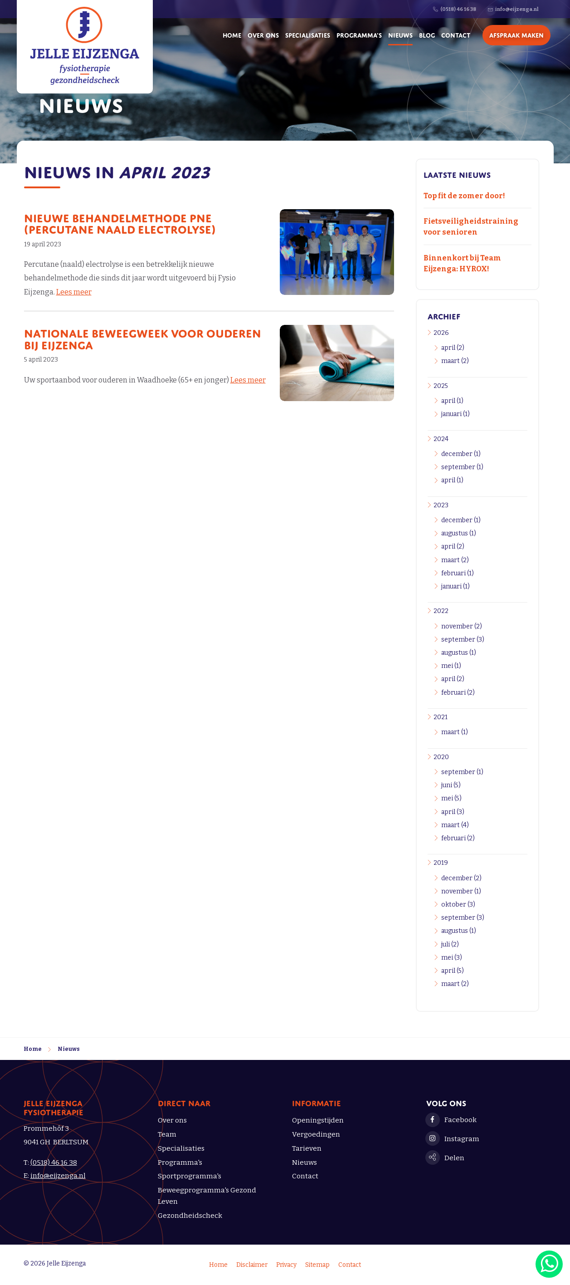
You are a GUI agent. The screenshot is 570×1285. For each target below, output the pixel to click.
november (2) (461, 626)
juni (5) (451, 785)
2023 (441, 505)
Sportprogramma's (189, 1176)
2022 (441, 611)
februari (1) (457, 573)
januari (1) (455, 414)
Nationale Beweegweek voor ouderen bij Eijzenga (142, 337)
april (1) (452, 401)
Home (232, 34)
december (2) (461, 878)
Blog (427, 34)
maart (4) (455, 825)
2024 (441, 439)
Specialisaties (307, 34)
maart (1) (454, 732)
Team (167, 1134)
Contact (455, 34)
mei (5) (451, 798)
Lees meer (74, 292)
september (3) (462, 639)
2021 (441, 717)
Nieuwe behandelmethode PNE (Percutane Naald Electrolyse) (120, 222)
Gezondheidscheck (190, 1215)
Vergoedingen (316, 1134)
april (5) (452, 971)
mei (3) (451, 957)
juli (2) (450, 944)
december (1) (461, 454)
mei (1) (451, 666)
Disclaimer (252, 1265)
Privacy (286, 1265)
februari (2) (458, 692)
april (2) (452, 348)
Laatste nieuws (457, 173)
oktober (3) (458, 904)
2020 (441, 757)
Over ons (263, 34)
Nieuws (400, 34)
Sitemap (317, 1265)
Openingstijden (318, 1120)
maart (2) (455, 361)
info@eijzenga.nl (58, 1176)
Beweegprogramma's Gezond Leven (207, 1196)
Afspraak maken (516, 34)
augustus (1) (458, 533)
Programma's (359, 34)
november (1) (461, 891)
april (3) (452, 812)
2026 (441, 333)
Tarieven (307, 1148)
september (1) (462, 467)
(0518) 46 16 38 (53, 1162)
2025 (441, 386)
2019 (441, 863)
